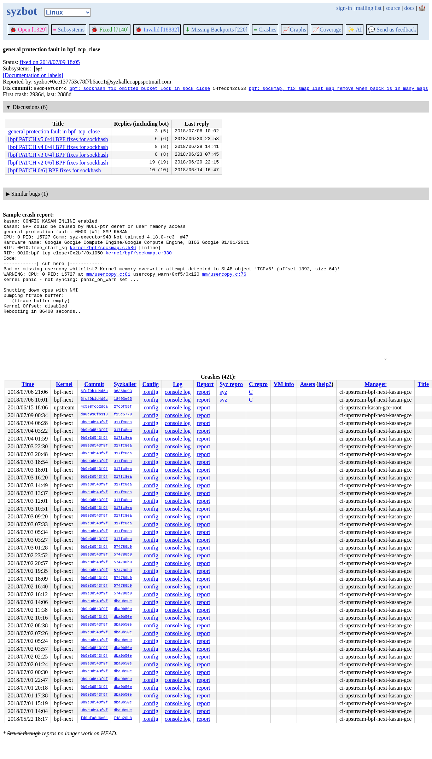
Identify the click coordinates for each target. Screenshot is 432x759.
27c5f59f (123, 406)
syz (223, 392)
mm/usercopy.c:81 (108, 285)
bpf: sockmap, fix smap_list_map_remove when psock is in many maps (338, 88)
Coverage (327, 30)
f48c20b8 (123, 718)
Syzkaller (125, 384)
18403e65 (123, 399)
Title (423, 384)
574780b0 (123, 547)
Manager (375, 384)
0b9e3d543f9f (94, 422)
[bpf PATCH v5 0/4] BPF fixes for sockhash (58, 139)
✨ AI (355, 30)
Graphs (294, 30)
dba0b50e (123, 601)
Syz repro (231, 384)
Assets (307, 384)
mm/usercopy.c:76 (224, 285)
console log (178, 392)
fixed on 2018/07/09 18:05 (50, 62)
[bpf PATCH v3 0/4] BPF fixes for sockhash (58, 155)
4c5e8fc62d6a (94, 406)
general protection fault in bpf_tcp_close (54, 131)
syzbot (21, 11)
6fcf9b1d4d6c (94, 391)
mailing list (368, 8)
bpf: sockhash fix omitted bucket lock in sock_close (139, 88)
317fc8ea (123, 422)
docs (409, 8)
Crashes (265, 30)
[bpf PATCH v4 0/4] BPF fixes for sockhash (58, 147)
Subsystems (68, 30)
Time (28, 384)
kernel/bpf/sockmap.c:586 (103, 254)
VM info (284, 384)
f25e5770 (123, 414)
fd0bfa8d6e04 (94, 718)
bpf (39, 68)
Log (177, 384)
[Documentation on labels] (33, 75)
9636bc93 (123, 391)
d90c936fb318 (94, 414)
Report (205, 384)
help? (324, 384)
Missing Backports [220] (216, 30)
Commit (94, 384)
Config (150, 384)
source (393, 8)
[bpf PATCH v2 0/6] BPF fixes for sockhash (58, 163)
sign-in (344, 8)
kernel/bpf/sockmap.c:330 (139, 260)
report (203, 392)
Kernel (64, 384)
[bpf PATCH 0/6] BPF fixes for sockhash (54, 170)
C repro (258, 384)
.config (150, 392)
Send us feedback (392, 30)
